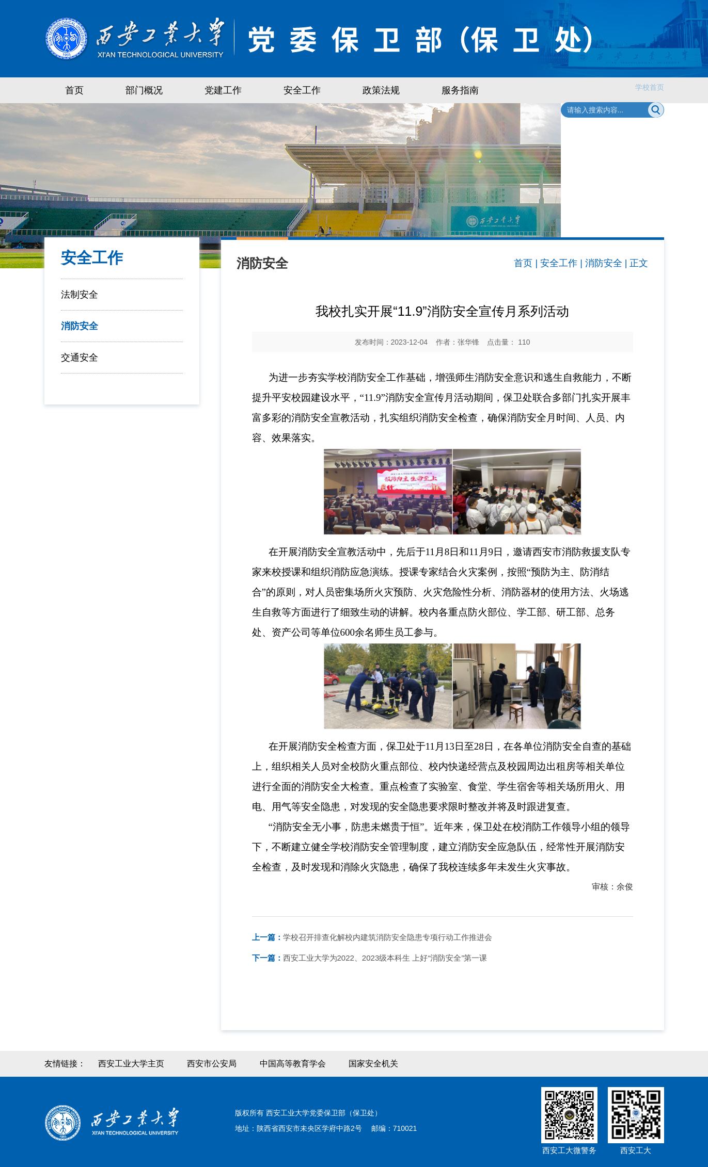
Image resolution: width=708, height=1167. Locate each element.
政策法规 (381, 90)
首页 (74, 90)
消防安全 (79, 326)
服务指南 (460, 90)
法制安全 (79, 294)
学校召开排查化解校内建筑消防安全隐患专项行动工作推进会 (372, 937)
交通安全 (79, 357)
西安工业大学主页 (131, 1063)
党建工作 (223, 90)
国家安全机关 (373, 1063)
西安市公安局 (212, 1063)
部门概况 (144, 90)
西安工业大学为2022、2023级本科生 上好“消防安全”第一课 (369, 957)
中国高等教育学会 (293, 1063)
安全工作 (302, 90)
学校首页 (649, 87)
